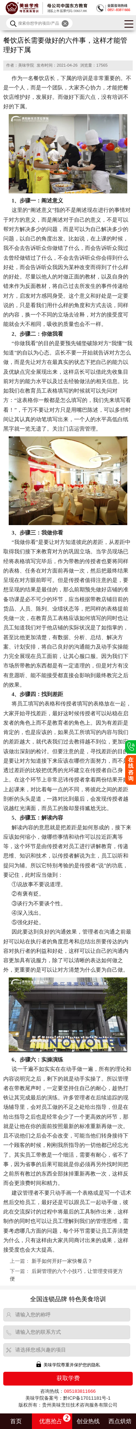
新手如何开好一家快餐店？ (62, 1261)
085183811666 (80, 1391)
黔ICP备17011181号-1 (87, 1398)
